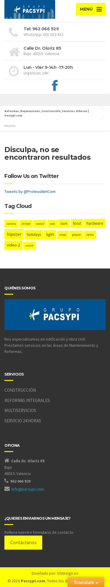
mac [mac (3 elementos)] (63, 234)
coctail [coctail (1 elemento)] (40, 224)
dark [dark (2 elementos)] (63, 223)
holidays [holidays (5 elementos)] (34, 234)
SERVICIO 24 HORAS (22, 420)
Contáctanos (23, 542)
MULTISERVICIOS (20, 410)
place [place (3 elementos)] (76, 234)
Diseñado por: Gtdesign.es (55, 573)
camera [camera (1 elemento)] (11, 224)
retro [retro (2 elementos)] (90, 234)
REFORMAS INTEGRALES (27, 400)
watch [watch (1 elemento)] (29, 245)
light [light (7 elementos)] (50, 234)
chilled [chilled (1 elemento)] (26, 224)
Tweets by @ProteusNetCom (29, 191)
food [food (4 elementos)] (77, 223)
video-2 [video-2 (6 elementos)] (13, 245)
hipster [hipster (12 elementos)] (14, 234)
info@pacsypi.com (27, 489)
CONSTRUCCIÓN (20, 390)
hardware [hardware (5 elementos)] (95, 223)
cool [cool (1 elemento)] (52, 224)
